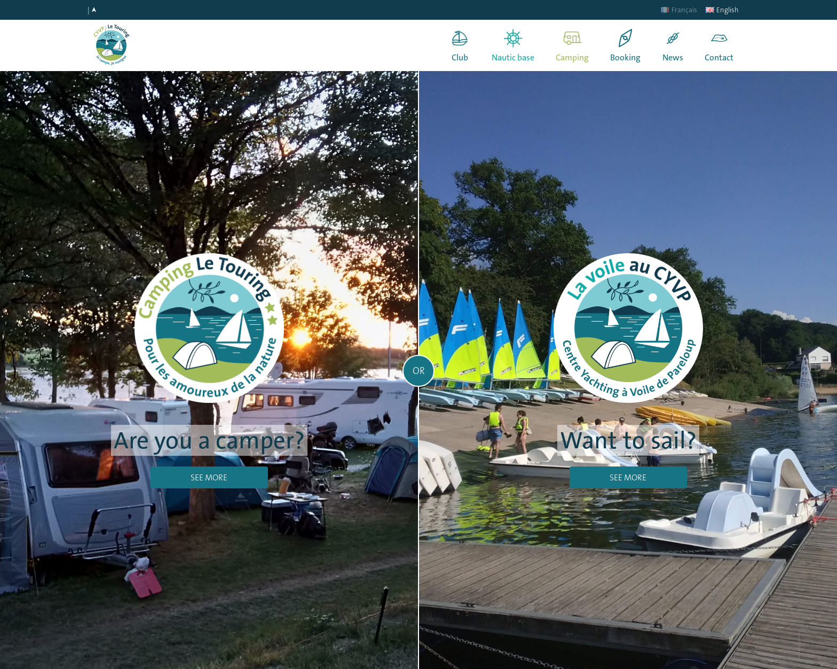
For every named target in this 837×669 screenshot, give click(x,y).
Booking (625, 57)
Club (460, 57)
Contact (719, 57)
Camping (572, 57)
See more (209, 477)
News (672, 57)
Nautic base (513, 57)
